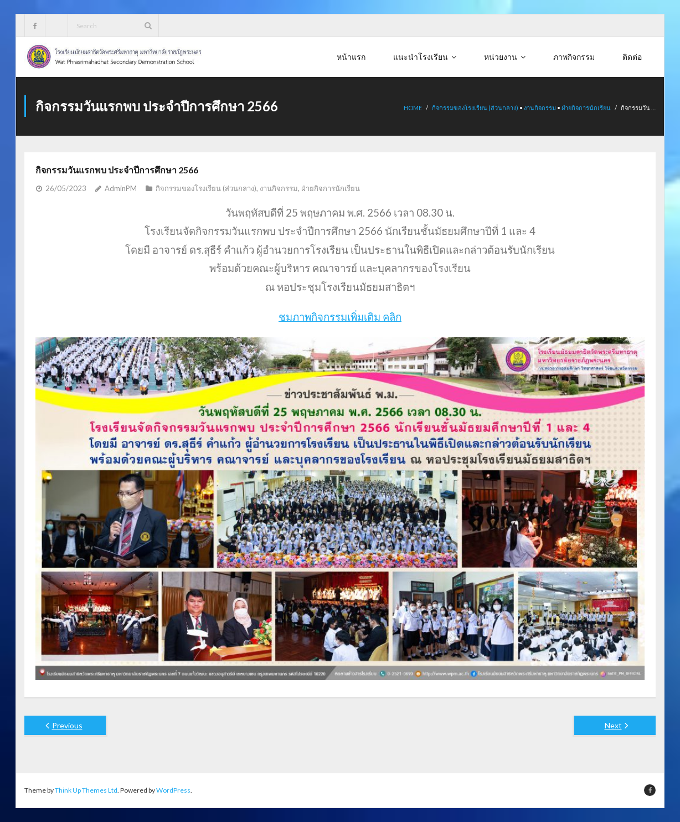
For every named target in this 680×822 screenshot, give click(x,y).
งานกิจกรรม (540, 107)
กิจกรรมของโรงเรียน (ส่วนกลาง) (475, 107)
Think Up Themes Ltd (86, 790)
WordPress (173, 790)
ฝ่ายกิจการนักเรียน (586, 107)
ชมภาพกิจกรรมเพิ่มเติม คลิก (340, 317)
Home (413, 107)
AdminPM (121, 188)
